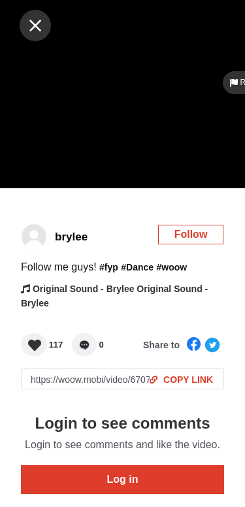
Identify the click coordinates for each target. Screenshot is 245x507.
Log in (123, 479)
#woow (172, 267)
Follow (191, 234)
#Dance (137, 267)
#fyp (108, 267)
